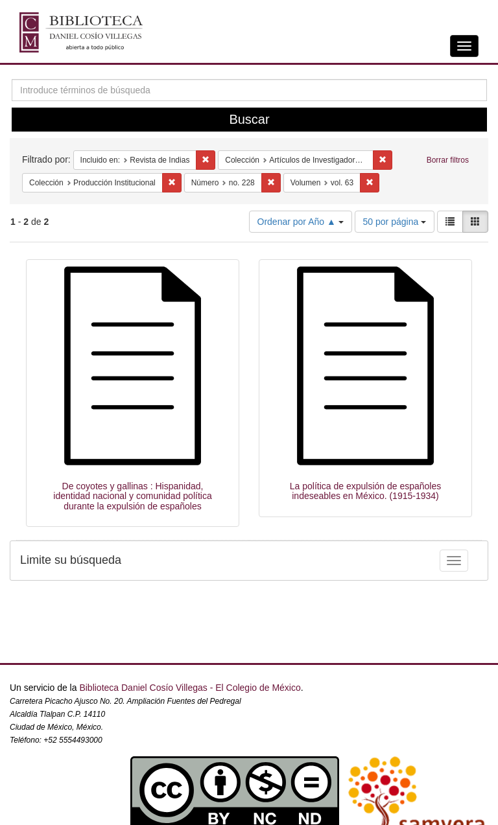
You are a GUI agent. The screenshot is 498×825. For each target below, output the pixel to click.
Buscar (249, 119)
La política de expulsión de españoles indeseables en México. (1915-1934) (366, 491)
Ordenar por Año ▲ (300, 221)
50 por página (395, 221)
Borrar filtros (448, 160)
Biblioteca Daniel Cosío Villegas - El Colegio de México (189, 687)
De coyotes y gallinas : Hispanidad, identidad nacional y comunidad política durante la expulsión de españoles (132, 496)
